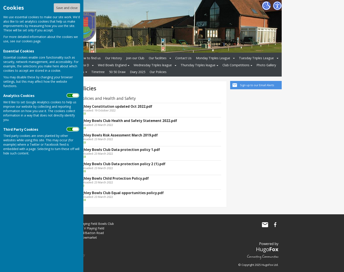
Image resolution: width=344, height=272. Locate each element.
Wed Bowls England (112, 65)
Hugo (267, 249)
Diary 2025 (137, 72)
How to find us (90, 58)
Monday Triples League (213, 58)
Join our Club (135, 58)
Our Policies (158, 72)
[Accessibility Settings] (277, 5)
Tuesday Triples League (256, 58)
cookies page (31, 41)
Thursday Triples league (198, 65)
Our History (113, 58)
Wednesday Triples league (153, 65)
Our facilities (158, 58)
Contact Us (183, 58)
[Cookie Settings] (266, 5)
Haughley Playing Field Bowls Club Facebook (275, 224)
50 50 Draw (117, 72)
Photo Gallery (266, 65)
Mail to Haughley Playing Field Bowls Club (265, 224)
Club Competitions (235, 65)
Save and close (67, 8)
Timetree (98, 72)
